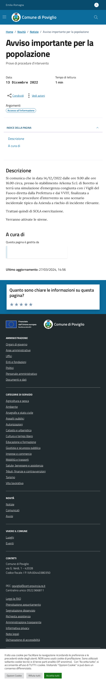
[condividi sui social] (15, 96)
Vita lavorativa (14, 483)
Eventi (10, 543)
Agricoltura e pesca (17, 401)
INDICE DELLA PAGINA (53, 128)
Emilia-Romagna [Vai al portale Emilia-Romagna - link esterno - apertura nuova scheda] (15, 5)
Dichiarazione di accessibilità (23, 640)
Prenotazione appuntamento (23, 604)
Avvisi (9, 516)
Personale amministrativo (21, 373)
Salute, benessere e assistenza (24, 465)
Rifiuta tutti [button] (34, 675)
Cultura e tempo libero (19, 436)
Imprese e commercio (19, 453)
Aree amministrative (18, 350)
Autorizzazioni (14, 424)
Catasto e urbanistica (18, 430)
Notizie (10, 504)
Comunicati (12, 510)
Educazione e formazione (21, 442)
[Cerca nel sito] (95, 17)
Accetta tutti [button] (52, 675)
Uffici (9, 356)
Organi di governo (16, 344)
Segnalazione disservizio (20, 610)
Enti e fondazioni (16, 362)
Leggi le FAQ (13, 598)
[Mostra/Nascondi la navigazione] (4, 17)
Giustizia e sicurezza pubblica (23, 448)
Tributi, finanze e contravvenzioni (26, 471)
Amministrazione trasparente (23, 622)
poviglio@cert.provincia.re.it (28, 586)
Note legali (12, 634)
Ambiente (12, 406)
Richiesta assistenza (18, 616)
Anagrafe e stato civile (19, 412)
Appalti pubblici (15, 418)
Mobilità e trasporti (17, 459)
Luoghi (10, 537)
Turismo (10, 477)
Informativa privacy (17, 628)
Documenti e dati (16, 379)
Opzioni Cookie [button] (14, 675)
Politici (10, 368)
